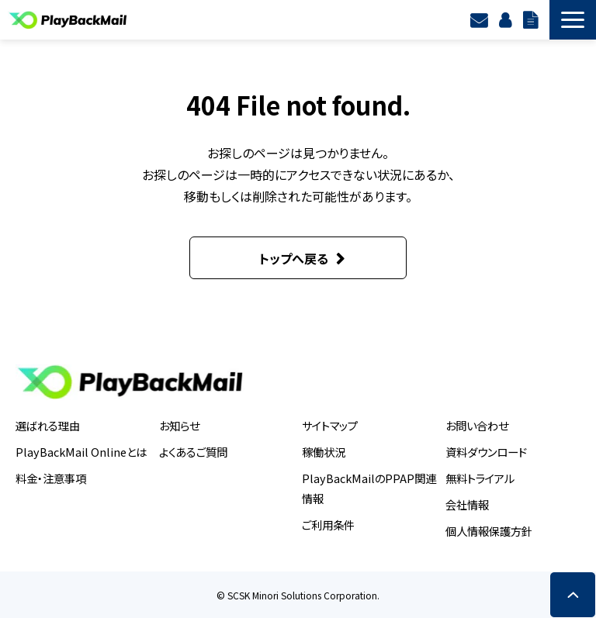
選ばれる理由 (48, 425)
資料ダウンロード (532, 19)
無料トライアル (480, 478)
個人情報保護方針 (488, 531)
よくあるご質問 (193, 452)
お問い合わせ (476, 425)
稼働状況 (323, 452)
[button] (572, 20)
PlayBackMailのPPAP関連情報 (369, 488)
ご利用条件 (328, 524)
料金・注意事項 (51, 478)
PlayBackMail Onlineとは (81, 452)
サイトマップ (330, 425)
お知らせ (179, 425)
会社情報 (467, 504)
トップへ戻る (293, 258)
